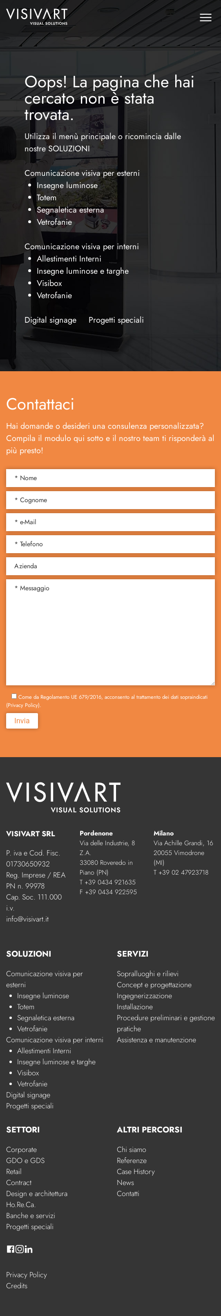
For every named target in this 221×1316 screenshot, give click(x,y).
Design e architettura (36, 1193)
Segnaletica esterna (70, 210)
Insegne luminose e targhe (83, 271)
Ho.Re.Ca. (21, 1204)
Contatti (128, 1193)
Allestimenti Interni (69, 259)
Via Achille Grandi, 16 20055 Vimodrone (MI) (183, 852)
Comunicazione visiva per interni (82, 247)
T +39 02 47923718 (181, 872)
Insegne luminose (67, 185)
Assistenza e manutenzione (156, 1040)
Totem (47, 198)
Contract (18, 1182)
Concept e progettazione (154, 984)
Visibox (49, 283)
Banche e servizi (30, 1215)
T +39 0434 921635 (108, 882)
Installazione (135, 1006)
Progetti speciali (116, 320)
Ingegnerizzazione (144, 995)
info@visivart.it (27, 919)
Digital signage (50, 320)
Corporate (21, 1149)
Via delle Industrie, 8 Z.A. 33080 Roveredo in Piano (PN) (107, 857)
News (125, 1182)
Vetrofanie (54, 222)
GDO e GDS (25, 1160)
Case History (136, 1171)
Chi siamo (131, 1149)
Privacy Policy (26, 1274)
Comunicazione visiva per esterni (82, 173)
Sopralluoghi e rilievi (148, 973)
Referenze (132, 1160)
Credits (16, 1286)
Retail (14, 1171)
